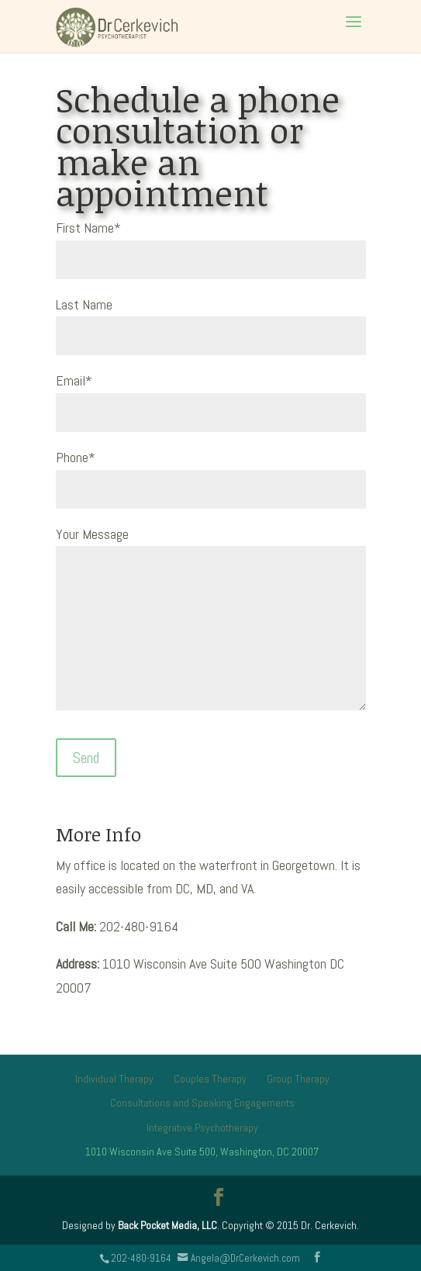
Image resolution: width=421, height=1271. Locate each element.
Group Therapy (298, 1079)
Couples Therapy (210, 1079)
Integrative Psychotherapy (202, 1128)
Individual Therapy (114, 1079)
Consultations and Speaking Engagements (202, 1103)
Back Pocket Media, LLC (167, 1225)
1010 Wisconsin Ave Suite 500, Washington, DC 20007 (202, 1152)
